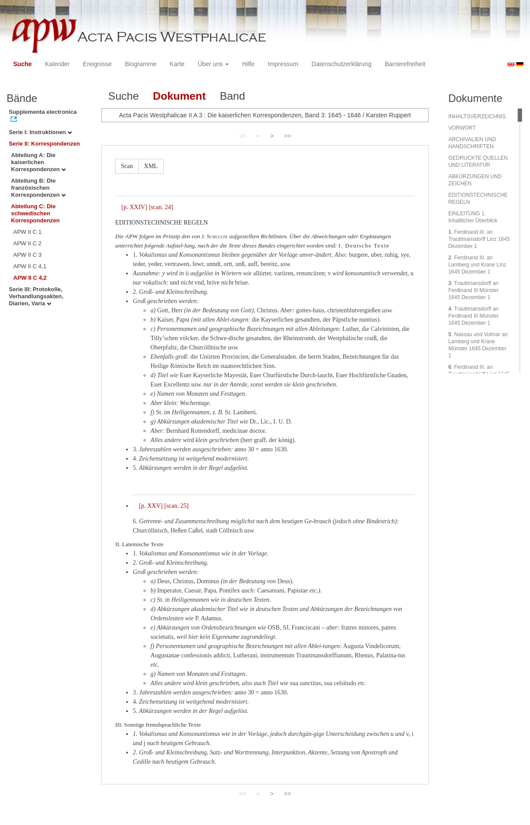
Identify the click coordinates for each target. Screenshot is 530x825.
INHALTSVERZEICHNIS (477, 116)
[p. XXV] (151, 505)
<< (242, 135)
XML (151, 166)
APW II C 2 (27, 243)
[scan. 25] (176, 505)
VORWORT (462, 128)
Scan (127, 166)
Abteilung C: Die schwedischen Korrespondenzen (35, 213)
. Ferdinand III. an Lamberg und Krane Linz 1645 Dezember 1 (477, 265)
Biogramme (141, 64)
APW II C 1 (27, 232)
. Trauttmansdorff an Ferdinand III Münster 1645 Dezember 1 (473, 290)
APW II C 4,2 (30, 277)
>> (287, 135)
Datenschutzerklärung (341, 64)
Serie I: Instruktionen (40, 132)
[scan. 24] (161, 207)
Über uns (213, 64)
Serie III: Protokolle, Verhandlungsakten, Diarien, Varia (36, 296)
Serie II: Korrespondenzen (44, 143)
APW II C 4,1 (29, 266)
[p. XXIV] (134, 207)
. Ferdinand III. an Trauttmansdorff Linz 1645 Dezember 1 (479, 239)
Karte (177, 64)
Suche (22, 64)
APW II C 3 (27, 254)
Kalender (57, 64)
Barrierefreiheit (405, 64)
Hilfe (248, 64)
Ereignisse (97, 64)
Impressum (283, 64)
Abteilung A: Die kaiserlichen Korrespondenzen (38, 162)
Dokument (179, 96)
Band (232, 96)
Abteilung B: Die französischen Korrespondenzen (38, 187)
